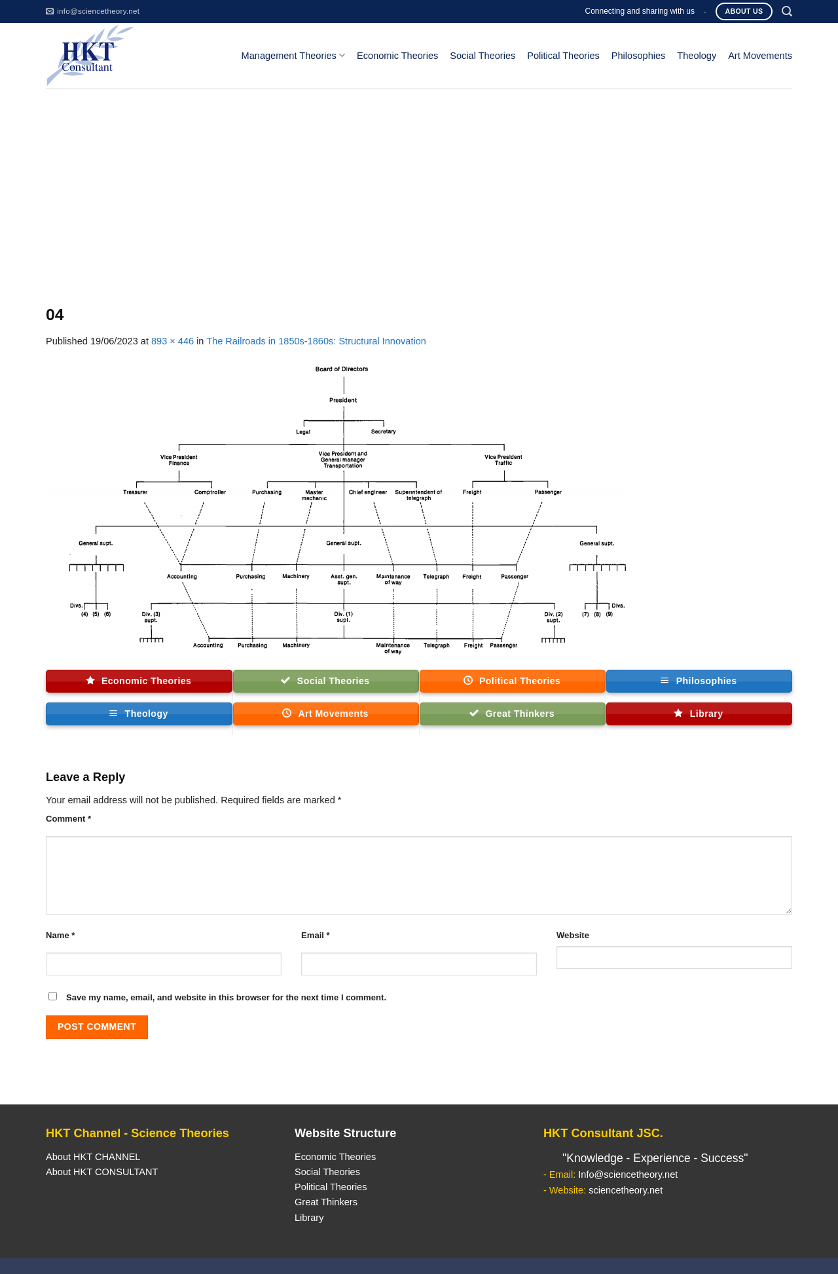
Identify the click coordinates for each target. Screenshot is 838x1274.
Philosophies (638, 55)
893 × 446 (172, 341)
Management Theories (293, 55)
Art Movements (760, 55)
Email (315, 935)
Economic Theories (397, 55)
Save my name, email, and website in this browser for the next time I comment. (226, 997)
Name (60, 935)
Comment (68, 819)
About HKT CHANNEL (93, 1157)
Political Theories (563, 55)
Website (572, 935)
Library (309, 1217)
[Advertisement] (419, 186)
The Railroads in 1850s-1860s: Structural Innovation (316, 341)
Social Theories (482, 55)
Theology (696, 55)
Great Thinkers (326, 1202)
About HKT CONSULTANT (102, 1172)
